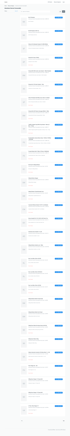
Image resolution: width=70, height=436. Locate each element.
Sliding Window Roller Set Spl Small (35, 298)
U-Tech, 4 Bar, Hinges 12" (33, 405)
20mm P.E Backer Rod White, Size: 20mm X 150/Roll (38, 97)
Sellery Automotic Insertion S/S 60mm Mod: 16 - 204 (39, 352)
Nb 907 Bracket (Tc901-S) (33, 30)
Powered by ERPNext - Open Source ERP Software (56, 429)
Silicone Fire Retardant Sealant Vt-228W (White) (38, 44)
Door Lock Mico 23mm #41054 (34, 285)
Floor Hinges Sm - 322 (32, 365)
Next (64, 420)
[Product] (35, 11)
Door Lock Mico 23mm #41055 (34, 258)
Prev (22, 420)
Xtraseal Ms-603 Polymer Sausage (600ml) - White (38, 111)
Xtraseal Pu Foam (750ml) (33, 57)
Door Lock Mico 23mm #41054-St (35, 271)
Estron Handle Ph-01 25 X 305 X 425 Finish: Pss (38, 218)
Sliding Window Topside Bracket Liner (36, 191)
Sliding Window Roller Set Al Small (35, 312)
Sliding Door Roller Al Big (33, 338)
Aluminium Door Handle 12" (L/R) (35, 231)
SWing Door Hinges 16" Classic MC (35, 379)
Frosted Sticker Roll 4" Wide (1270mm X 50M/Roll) (38, 151)
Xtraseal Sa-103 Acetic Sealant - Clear (36, 84)
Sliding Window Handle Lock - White (35, 245)
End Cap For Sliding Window (34, 164)
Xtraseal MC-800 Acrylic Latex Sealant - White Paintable (39, 71)
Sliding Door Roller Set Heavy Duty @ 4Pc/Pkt (37, 325)
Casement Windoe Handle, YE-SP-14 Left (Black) (38, 204)
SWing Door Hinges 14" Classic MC (35, 392)
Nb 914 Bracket (31, 17)
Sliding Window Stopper (33, 178)
